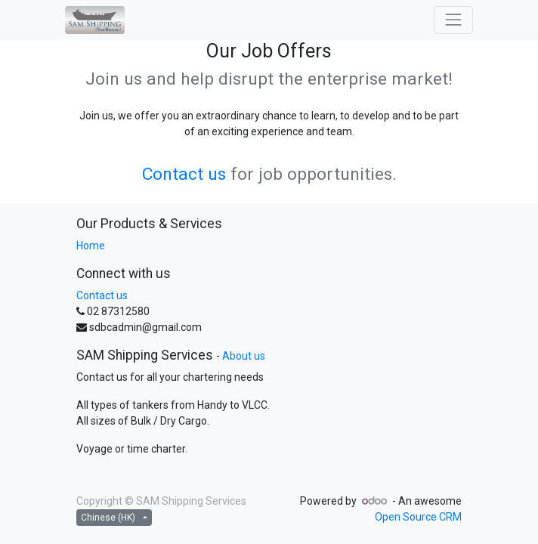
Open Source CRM (418, 517)
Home (90, 246)
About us (243, 356)
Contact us (184, 174)
